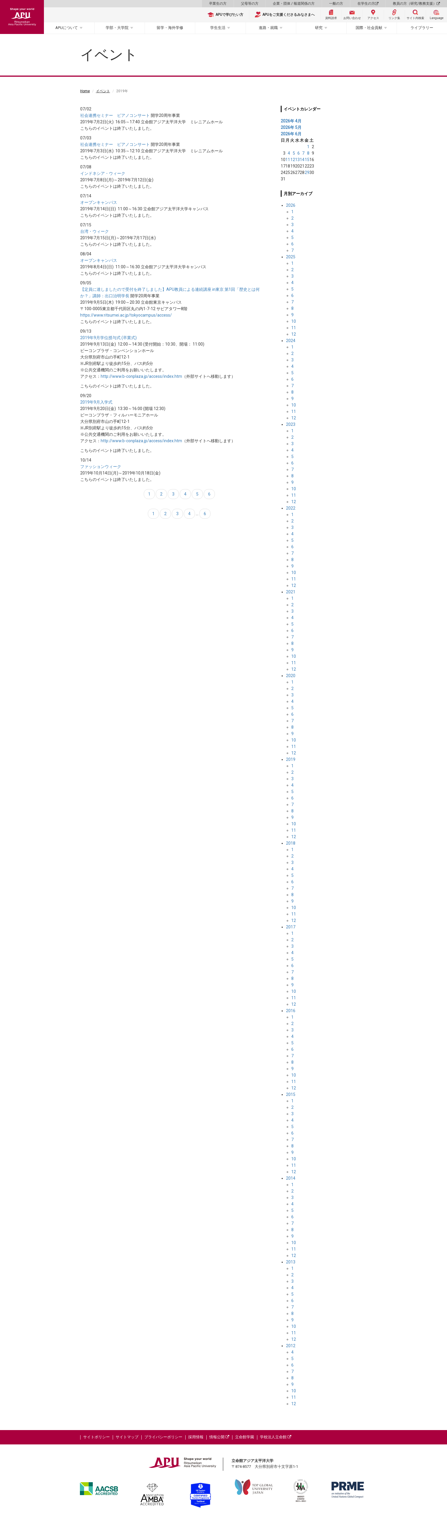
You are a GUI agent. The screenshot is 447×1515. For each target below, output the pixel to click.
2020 (290, 675)
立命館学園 (244, 1437)
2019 (290, 759)
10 (293, 321)
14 (302, 159)
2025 (290, 257)
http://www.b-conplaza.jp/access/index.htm (141, 376)
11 (287, 159)
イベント (103, 91)
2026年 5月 (291, 127)
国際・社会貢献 (369, 27)
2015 (290, 1094)
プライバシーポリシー (163, 1437)
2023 (290, 424)
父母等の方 (249, 3)
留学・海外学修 (170, 27)
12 (292, 159)
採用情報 (195, 1437)
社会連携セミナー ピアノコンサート (115, 115)
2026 (290, 205)
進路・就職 (268, 27)
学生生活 (217, 27)
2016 (290, 1010)
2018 (290, 843)
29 (307, 172)
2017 (290, 927)
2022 (290, 508)
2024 (290, 340)
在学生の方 (368, 3)
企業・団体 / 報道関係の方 (294, 3)
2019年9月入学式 (96, 402)
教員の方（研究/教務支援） (416, 3)
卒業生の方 (218, 3)
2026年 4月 (291, 121)
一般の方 (336, 3)
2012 (290, 1345)
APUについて (66, 27)
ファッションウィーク (100, 466)
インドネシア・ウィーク (102, 173)
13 (297, 159)
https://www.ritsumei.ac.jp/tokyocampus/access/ (126, 315)
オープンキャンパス (98, 202)
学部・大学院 (117, 27)
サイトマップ (127, 1437)
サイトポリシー (96, 1437)
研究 (319, 27)
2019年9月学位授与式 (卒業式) (108, 337)
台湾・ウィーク (94, 231)
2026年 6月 (291, 133)
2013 (290, 1262)
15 (307, 159)
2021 (290, 592)
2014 (290, 1178)
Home (85, 91)
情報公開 (219, 1437)
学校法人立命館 (275, 1437)
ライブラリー (421, 27)
